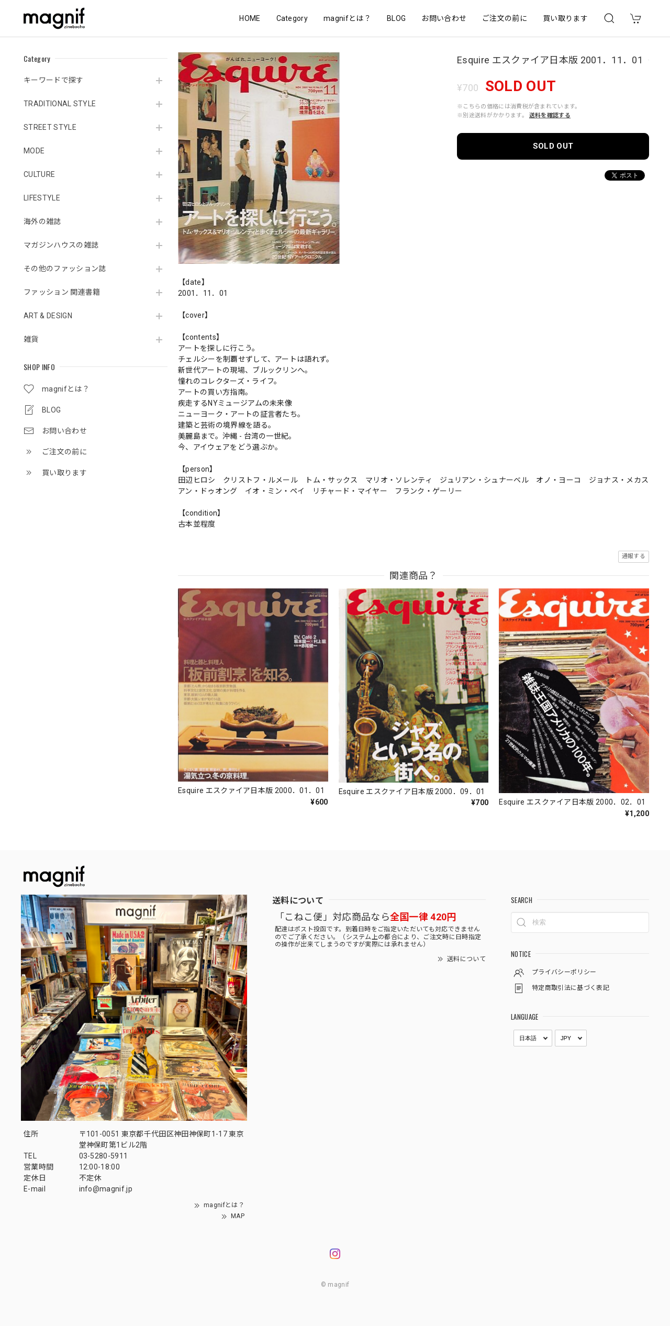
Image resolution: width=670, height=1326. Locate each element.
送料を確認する (550, 115)
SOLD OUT (553, 146)
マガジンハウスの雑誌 (61, 245)
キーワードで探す (54, 80)
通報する (633, 556)
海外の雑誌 (42, 221)
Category (292, 18)
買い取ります (565, 18)
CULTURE (39, 174)
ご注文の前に (504, 18)
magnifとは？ (347, 18)
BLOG (396, 18)
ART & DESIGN (48, 315)
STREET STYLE (50, 127)
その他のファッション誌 (65, 268)
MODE (34, 151)
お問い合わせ (443, 18)
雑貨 (31, 339)
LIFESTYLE (42, 198)
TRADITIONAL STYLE (60, 103)
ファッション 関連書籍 (62, 292)
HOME (249, 18)
